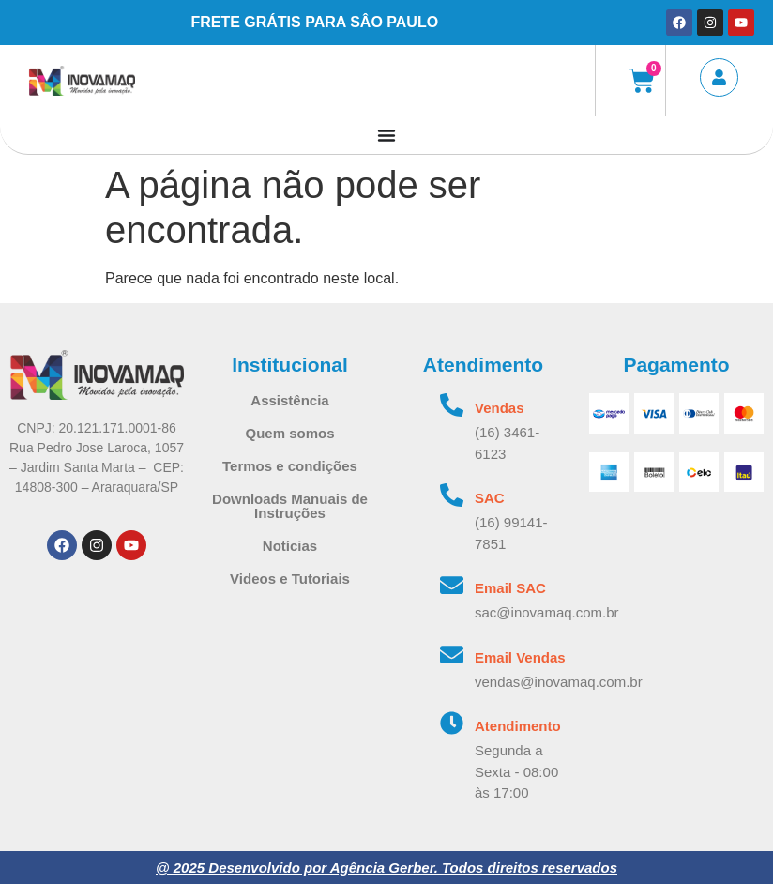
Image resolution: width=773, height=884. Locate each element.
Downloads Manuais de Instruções (290, 506)
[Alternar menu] (386, 135)
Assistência (289, 400)
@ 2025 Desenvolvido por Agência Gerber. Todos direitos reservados (386, 868)
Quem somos (289, 433)
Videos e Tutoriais (290, 579)
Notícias (290, 546)
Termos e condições (289, 466)
